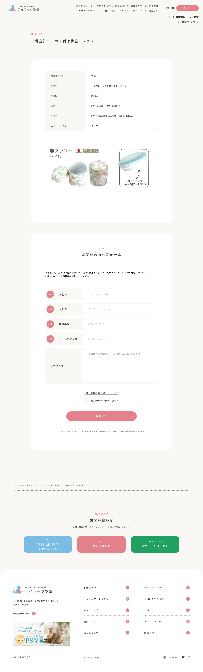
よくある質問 (151, 8)
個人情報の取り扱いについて (101, 393)
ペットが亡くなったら (101, 8)
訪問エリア (136, 8)
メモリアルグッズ (87, 13)
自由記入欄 (55, 366)
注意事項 (153, 13)
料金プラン (82, 8)
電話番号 (58, 324)
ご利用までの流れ (108, 13)
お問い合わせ (187, 10)
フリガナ (58, 309)
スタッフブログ (139, 13)
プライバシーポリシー (114, 431)
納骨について (122, 8)
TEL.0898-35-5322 (183, 19)
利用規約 (128, 431)
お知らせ (124, 13)
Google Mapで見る (25, 614)
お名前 (57, 294)
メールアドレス (62, 339)
